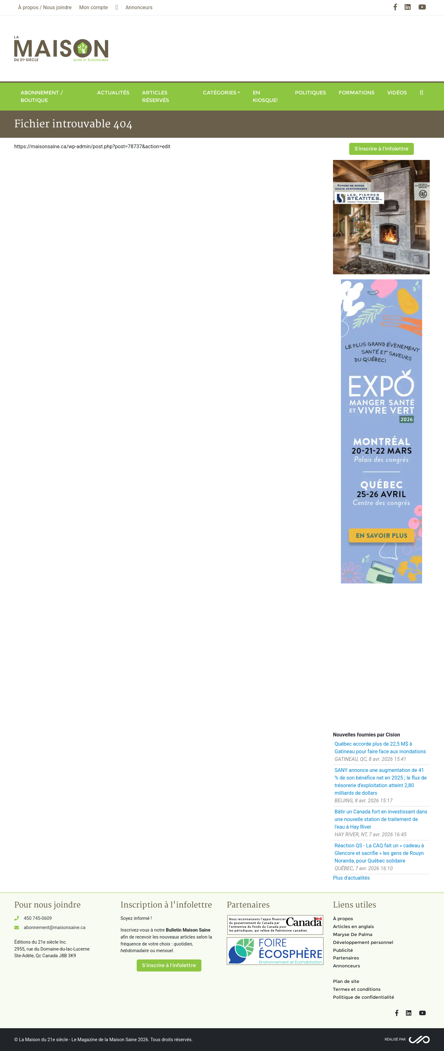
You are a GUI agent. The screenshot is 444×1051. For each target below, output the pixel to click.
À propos (343, 918)
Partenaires (346, 958)
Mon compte (93, 7)
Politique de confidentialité (363, 997)
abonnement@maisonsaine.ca (54, 927)
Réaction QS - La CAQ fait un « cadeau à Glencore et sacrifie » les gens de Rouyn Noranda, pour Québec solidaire (379, 853)
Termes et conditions (357, 989)
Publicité (343, 950)
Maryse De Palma (352, 934)
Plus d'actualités (351, 878)
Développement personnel (363, 942)
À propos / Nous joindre (45, 7)
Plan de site (346, 981)
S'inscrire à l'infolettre (381, 149)
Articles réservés (155, 96)
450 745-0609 (38, 918)
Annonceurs (346, 966)
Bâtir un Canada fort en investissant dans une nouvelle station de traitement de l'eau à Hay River (381, 819)
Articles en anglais (353, 926)
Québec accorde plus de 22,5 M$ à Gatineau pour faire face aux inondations (380, 748)
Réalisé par (395, 1039)
